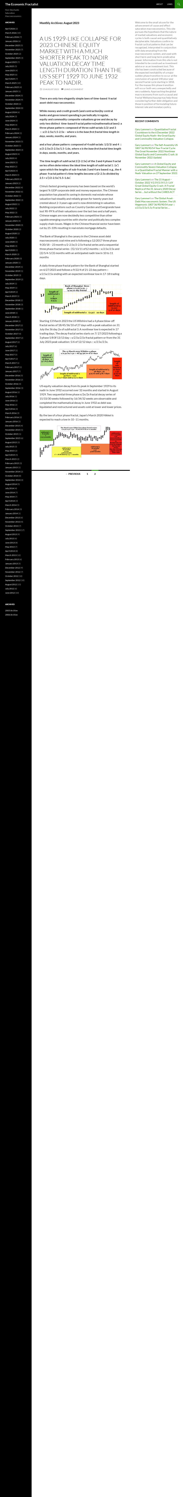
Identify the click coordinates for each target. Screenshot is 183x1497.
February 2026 (12, 37)
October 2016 (11, 384)
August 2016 (11, 392)
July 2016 (9, 396)
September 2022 (12, 200)
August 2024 (11, 112)
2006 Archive (11, 614)
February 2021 (12, 216)
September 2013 (12, 530)
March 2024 (10, 129)
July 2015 (9, 446)
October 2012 (11, 576)
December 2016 (12, 375)
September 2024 (12, 108)
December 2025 (12, 45)
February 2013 (12, 559)
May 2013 (9, 546)
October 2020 (11, 229)
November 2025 (12, 49)
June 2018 (10, 312)
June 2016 (10, 400)
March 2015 (10, 459)
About (159, 4)
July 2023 (9, 158)
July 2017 (9, 346)
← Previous (72, 473)
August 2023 (11, 154)
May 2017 (9, 354)
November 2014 (12, 471)
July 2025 (9, 66)
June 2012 (10, 592)
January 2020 (11, 262)
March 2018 (10, 317)
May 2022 (9, 212)
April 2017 (10, 358)
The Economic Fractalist (21, 4)
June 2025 (10, 70)
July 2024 (9, 116)
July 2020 (9, 237)
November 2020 (12, 225)
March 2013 (10, 555)
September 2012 (12, 580)
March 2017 (10, 363)
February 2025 (12, 87)
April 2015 (10, 455)
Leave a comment (73, 89)
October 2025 (11, 53)
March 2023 (10, 175)
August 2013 (11, 534)
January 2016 (11, 421)
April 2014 (10, 501)
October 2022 (11, 195)
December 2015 (12, 425)
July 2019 (9, 283)
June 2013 (10, 542)
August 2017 (11, 342)
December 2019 (12, 267)
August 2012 (11, 584)
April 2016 (10, 409)
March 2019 (10, 296)
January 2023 (11, 183)
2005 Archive (11, 610)
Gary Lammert (143, 129)
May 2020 (9, 246)
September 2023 (12, 150)
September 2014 (12, 480)
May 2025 (9, 74)
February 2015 (12, 463)
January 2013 (11, 563)
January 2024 (11, 137)
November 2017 (12, 329)
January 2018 (11, 321)
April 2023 (10, 170)
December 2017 (12, 325)
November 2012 (12, 572)
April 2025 (10, 78)
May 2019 (9, 287)
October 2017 (11, 333)
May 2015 (9, 450)
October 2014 (11, 475)
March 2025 (10, 83)
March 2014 (10, 505)
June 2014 (10, 492)
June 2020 (10, 241)
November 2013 (12, 521)
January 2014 (11, 513)
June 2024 (10, 120)
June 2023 (10, 162)
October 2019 (11, 275)
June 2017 (10, 350)
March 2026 (10, 33)
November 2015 (12, 429)
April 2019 (10, 292)
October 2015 (11, 434)
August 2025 (11, 62)
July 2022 (9, 208)
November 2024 (12, 99)
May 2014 (9, 496)
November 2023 (12, 141)
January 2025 (11, 91)
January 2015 (11, 467)
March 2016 (10, 413)
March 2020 (10, 254)
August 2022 (11, 204)
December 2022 (12, 187)
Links (169, 4)
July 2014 (9, 488)
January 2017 (11, 371)
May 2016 (9, 404)
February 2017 (12, 367)
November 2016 (12, 379)
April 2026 (10, 28)
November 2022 (12, 191)
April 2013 (10, 551)
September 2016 (12, 388)
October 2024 (11, 104)
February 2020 (12, 258)
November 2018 (12, 304)
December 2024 (12, 95)
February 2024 (12, 133)
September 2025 (12, 58)
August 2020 (11, 233)
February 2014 (12, 509)
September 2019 (12, 279)
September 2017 (12, 338)
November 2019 (12, 271)
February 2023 (12, 179)
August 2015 (11, 442)
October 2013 (11, 526)
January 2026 (11, 41)
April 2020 (10, 250)
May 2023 (9, 166)
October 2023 (11, 145)
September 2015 (12, 438)
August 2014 (11, 484)
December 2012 (12, 567)
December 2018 (12, 300)
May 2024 (9, 124)
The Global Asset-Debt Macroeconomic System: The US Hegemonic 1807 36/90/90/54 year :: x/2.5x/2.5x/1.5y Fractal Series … (155, 203)
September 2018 (12, 308)
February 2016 (12, 417)
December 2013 (12, 517)
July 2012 (9, 588)
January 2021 (11, 221)
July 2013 (9, 538)
